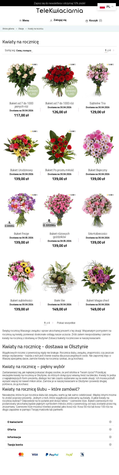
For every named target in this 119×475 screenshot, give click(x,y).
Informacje (59, 437)
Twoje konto (59, 444)
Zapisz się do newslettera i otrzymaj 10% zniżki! (59, 3)
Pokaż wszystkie (66, 322)
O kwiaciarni (59, 422)
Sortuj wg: (10, 50)
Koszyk (94, 20)
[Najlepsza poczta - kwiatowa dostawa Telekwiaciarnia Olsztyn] (59, 10)
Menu (24, 20)
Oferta (59, 429)
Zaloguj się (58, 20)
